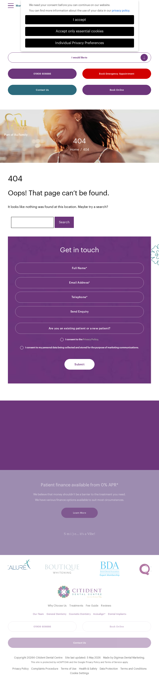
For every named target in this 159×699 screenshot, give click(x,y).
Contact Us (42, 90)
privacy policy (120, 10)
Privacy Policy (90, 339)
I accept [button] (79, 20)
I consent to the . (82, 339)
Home (74, 149)
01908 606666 (42, 74)
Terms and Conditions (133, 668)
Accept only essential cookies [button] (80, 31)
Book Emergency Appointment (116, 74)
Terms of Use (68, 668)
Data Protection (109, 668)
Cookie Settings (79, 673)
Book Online (117, 90)
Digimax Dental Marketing (129, 657)
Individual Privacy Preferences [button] (79, 43)
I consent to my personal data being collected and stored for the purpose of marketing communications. (82, 347)
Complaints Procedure (44, 668)
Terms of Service (113, 662)
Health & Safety (88, 668)
